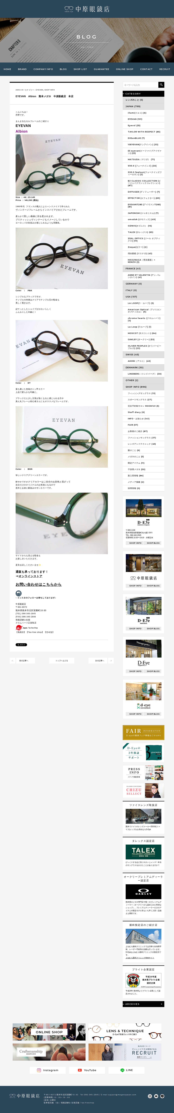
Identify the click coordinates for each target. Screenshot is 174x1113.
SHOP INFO (49, 90)
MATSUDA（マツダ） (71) (141, 159)
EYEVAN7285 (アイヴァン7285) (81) (144, 205)
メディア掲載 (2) (136, 482)
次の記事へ (99, 661)
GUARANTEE (101, 69)
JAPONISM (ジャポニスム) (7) (143, 213)
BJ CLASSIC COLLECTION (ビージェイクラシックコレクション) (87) (144, 183)
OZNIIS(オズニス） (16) (140, 226)
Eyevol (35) (134, 125)
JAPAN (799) (133, 106)
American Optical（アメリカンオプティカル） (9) (144, 310)
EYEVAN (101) (135, 119)
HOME (7, 69)
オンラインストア (30, 576)
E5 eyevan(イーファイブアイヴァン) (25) (145, 152)
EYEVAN (39, 90)
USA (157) (131, 296)
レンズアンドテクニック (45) (142, 444)
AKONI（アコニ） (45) (139, 361)
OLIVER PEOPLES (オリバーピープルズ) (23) (144, 347)
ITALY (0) (131, 290)
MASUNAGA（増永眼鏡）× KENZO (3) (141, 261)
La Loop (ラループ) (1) (139, 327)
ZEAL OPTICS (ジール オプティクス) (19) (144, 239)
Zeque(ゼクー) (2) (138, 247)
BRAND (22, 69)
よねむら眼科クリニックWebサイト (140, 958)
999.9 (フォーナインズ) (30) (142, 166)
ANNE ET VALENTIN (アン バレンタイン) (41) (144, 276)
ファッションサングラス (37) (142, 437)
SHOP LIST (80, 69)
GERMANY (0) (134, 283)
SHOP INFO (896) (136, 387)
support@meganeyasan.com (122, 1095)
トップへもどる (61, 661)
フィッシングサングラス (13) (142, 393)
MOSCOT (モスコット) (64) (142, 333)
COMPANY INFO (43, 69)
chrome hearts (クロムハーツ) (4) (144, 319)
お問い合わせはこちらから (39, 584)
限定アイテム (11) (136, 463)
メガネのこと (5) (136, 456)
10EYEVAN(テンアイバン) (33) (143, 144)
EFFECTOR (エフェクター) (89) (144, 198)
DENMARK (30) (135, 367)
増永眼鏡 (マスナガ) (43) (140, 253)
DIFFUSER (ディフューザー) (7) (144, 192)
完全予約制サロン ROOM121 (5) (143, 406)
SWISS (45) (132, 354)
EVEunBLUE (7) (136, 138)
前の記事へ (23, 661)
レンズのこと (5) (134, 100)
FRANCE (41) (133, 268)
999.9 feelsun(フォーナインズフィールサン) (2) (145, 173)
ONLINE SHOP (124, 69)
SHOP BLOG (153, 543)
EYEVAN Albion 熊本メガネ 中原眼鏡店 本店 (44, 96)
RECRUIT (164, 69)
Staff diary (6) (136, 412)
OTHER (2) (132, 380)
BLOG (63, 69)
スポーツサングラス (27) (140, 399)
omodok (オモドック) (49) (142, 219)
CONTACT (146, 69)
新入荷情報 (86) (136, 475)
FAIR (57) (133, 425)
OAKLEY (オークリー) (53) (141, 339)
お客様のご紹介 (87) (138, 431)
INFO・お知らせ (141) (139, 418)
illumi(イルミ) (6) (137, 113)
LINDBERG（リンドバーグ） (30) (145, 374)
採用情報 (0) (134, 488)
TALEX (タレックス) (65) (140, 232)
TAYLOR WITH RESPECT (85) (144, 131)
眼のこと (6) (134, 450)
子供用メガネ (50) (136, 469)
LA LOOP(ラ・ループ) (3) (141, 303)
